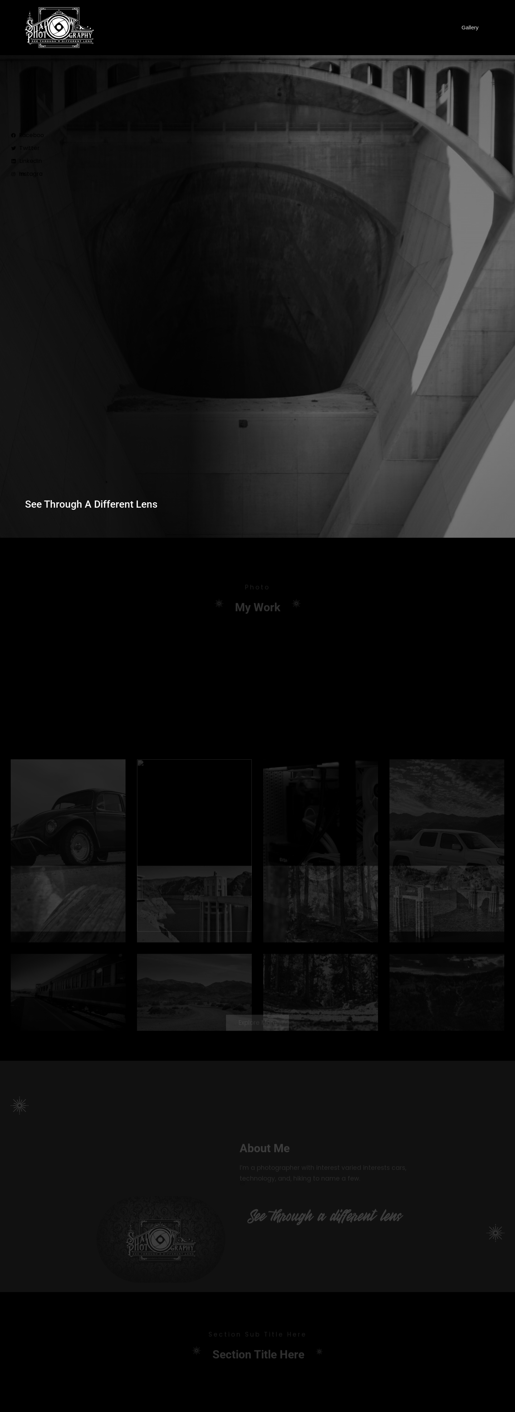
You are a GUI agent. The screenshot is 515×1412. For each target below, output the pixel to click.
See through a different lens (91, 504)
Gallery (470, 27)
